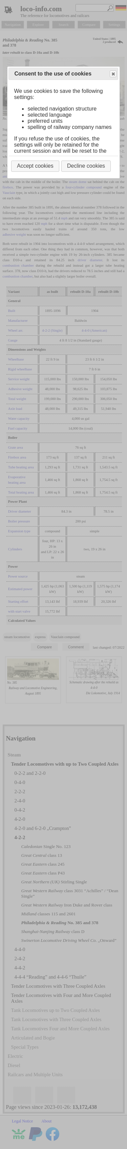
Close (113, 74)
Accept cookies (35, 166)
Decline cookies (86, 166)
